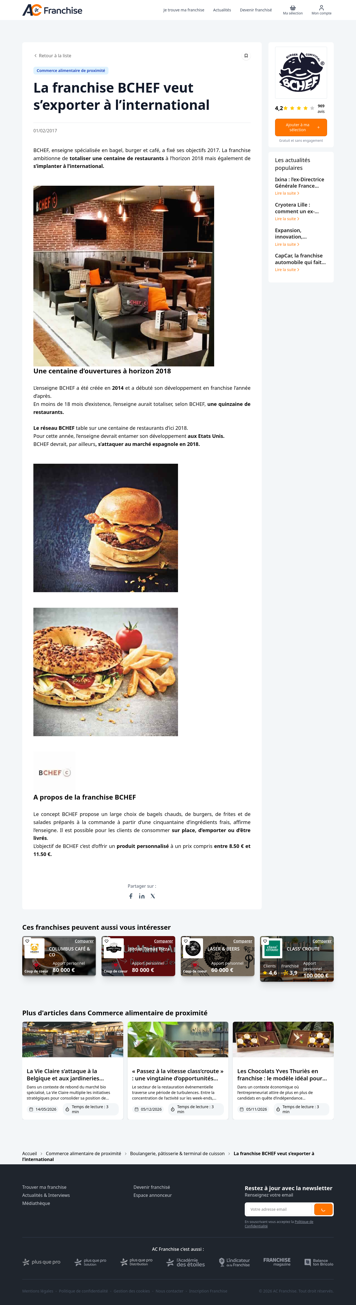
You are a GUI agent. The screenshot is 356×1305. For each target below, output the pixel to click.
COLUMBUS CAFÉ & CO (69, 952)
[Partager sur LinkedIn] (141, 896)
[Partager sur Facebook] (130, 896)
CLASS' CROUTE (303, 949)
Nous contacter (169, 1291)
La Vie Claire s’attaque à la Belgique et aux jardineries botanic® (63, 1078)
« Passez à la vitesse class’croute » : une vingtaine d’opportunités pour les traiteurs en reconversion (178, 1081)
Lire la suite (287, 193)
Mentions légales (37, 1291)
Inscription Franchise (208, 1291)
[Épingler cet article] (246, 55)
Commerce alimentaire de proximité (83, 1153)
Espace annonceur (153, 1195)
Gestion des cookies (132, 1291)
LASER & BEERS (223, 949)
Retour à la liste (52, 56)
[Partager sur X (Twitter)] (153, 896)
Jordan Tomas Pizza (149, 949)
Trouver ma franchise (44, 1187)
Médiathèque (36, 1203)
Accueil (29, 1153)
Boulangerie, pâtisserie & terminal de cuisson (177, 1153)
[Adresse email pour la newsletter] (279, 1209)
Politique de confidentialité (83, 1291)
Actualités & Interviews (46, 1195)
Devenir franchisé (152, 1187)
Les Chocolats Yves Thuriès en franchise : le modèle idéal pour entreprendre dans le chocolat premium (279, 1081)
